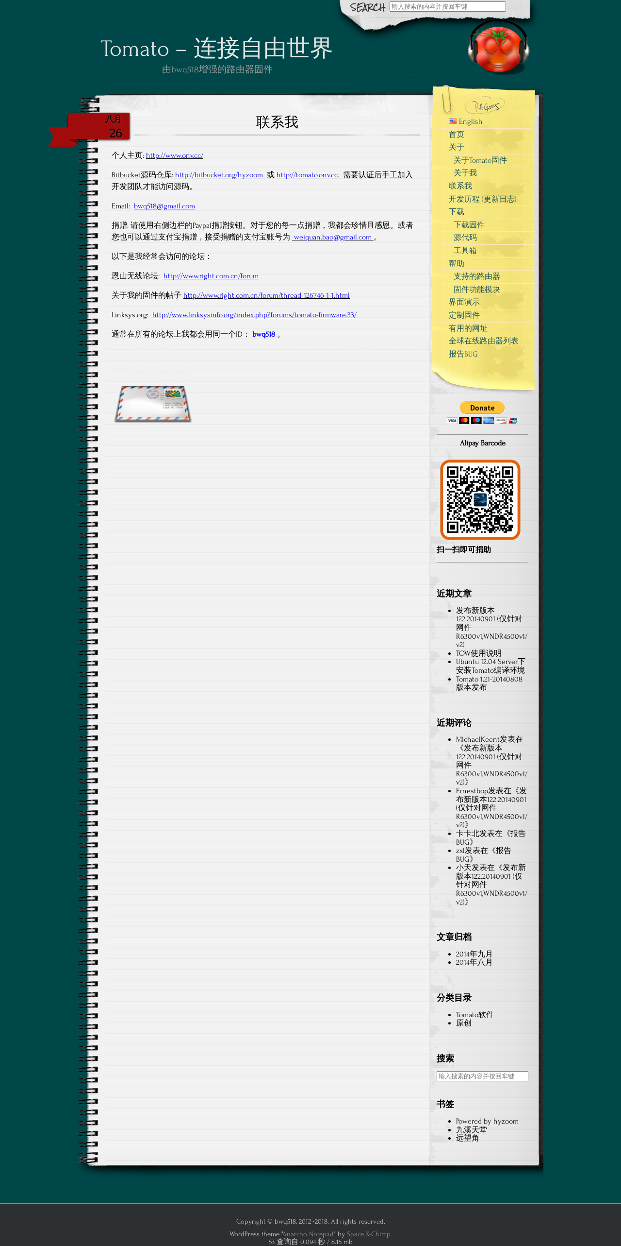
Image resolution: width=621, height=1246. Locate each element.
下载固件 (469, 225)
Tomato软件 (475, 1014)
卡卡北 (467, 833)
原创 (464, 1023)
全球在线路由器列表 (484, 341)
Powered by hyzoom (487, 1121)
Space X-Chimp (369, 1234)
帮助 (456, 263)
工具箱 (465, 250)
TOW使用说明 (479, 653)
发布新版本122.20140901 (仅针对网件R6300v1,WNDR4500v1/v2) (491, 807)
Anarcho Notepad (308, 1234)
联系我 (460, 186)
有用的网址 (468, 328)
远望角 (467, 1138)
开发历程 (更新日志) (483, 199)
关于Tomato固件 (480, 160)
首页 (456, 134)
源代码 (465, 237)
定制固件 (464, 315)
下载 (456, 211)
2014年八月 (474, 962)
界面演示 (464, 302)
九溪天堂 (471, 1130)
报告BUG (463, 354)
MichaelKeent (478, 739)
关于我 (465, 173)
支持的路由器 (477, 276)
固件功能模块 (477, 289)
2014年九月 (474, 954)
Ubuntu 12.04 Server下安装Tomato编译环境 (490, 666)
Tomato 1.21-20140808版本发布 (489, 683)
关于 (456, 147)
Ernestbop (472, 790)
